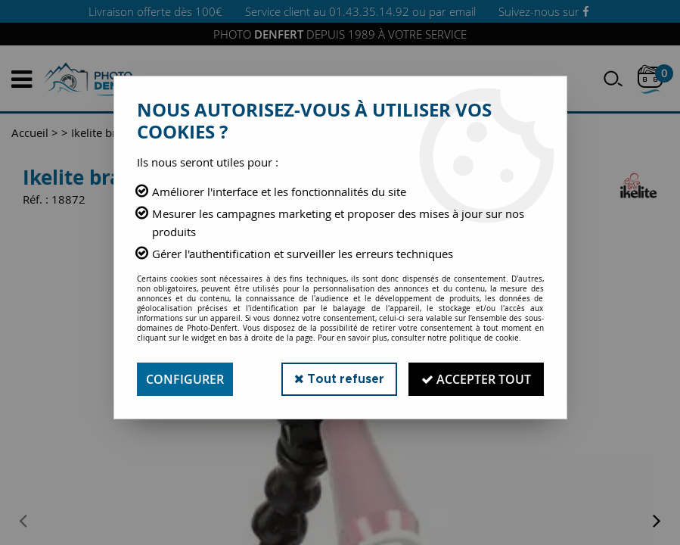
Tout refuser (339, 378)
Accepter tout (476, 379)
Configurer (185, 379)
